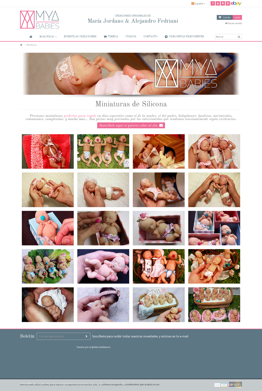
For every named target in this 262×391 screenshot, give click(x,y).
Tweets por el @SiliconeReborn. (93, 347)
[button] (48, 36)
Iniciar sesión (233, 23)
